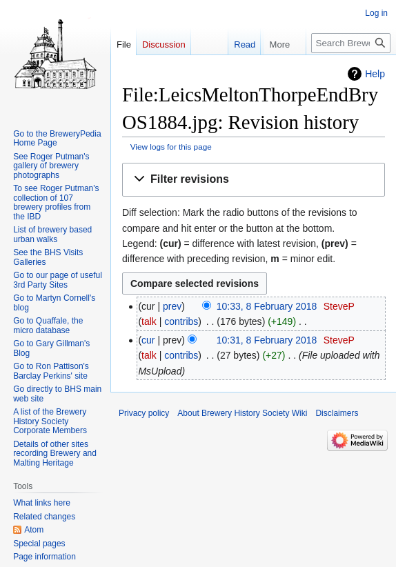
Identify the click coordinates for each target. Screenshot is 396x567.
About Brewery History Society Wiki (242, 413)
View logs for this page (171, 146)
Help (375, 73)
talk (149, 321)
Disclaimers (336, 413)
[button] (253, 179)
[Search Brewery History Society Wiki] (350, 43)
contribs (181, 321)
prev (172, 306)
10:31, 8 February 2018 (267, 340)
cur (148, 340)
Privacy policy (144, 413)
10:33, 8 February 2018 (267, 306)
